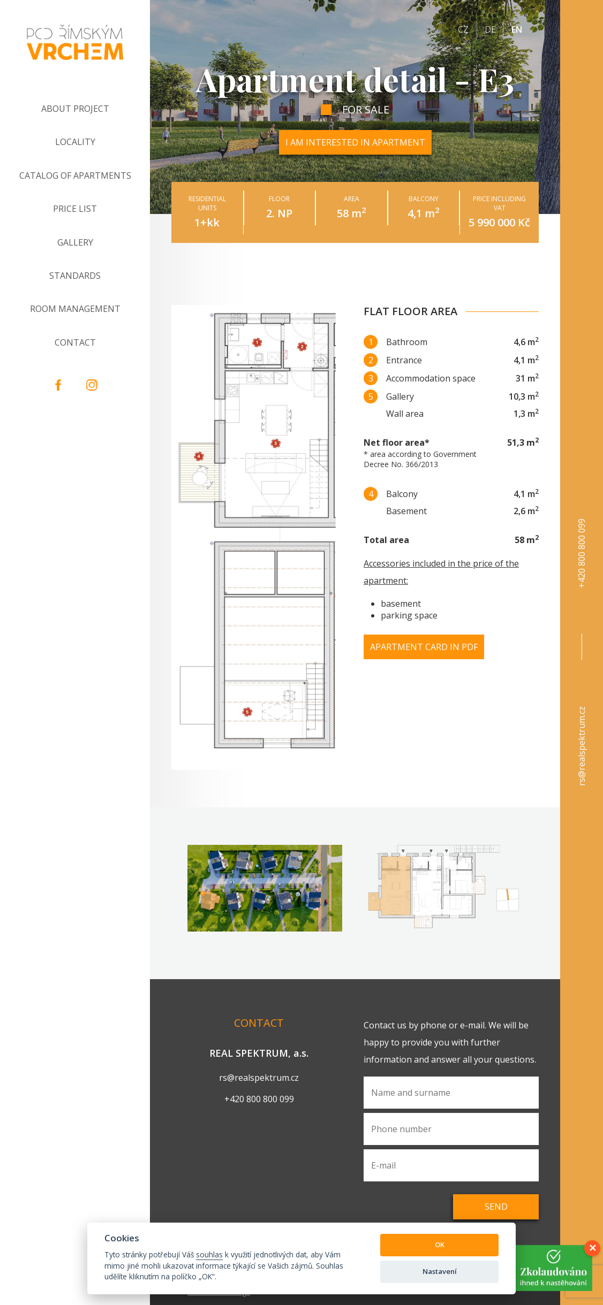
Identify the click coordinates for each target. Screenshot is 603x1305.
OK (439, 1244)
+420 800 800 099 (581, 553)
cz (463, 29)
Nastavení (440, 1271)
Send (496, 1206)
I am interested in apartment (355, 142)
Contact (75, 342)
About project (75, 109)
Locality (75, 142)
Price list (75, 209)
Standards (75, 275)
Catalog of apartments (75, 175)
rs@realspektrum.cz (581, 746)
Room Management (75, 309)
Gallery (75, 242)
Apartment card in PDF (424, 647)
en (516, 29)
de (490, 29)
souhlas (209, 1254)
